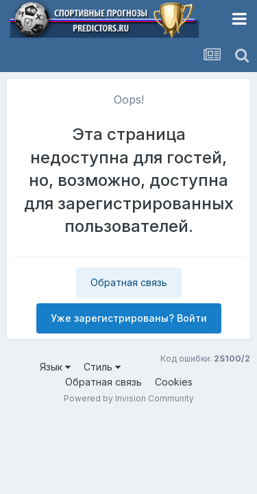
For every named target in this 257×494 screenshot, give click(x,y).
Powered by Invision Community (129, 398)
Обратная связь (128, 282)
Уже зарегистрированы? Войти (129, 318)
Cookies (174, 382)
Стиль (102, 367)
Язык (55, 367)
